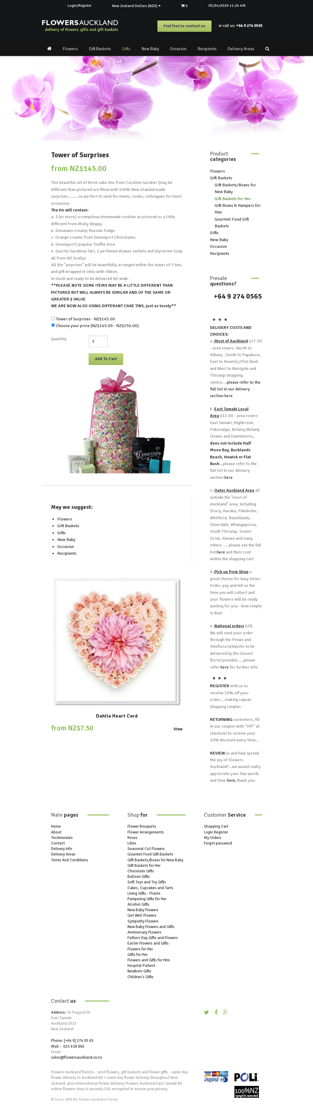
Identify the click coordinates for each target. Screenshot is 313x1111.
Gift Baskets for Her (233, 198)
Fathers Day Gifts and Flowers (152, 938)
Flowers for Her (140, 949)
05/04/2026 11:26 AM (229, 5)
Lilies (131, 843)
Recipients (207, 48)
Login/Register (78, 5)
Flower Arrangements (145, 832)
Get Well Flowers (141, 915)
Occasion (178, 48)
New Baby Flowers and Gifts (151, 926)
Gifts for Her (137, 954)
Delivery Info (61, 849)
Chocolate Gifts (140, 871)
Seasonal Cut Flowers (146, 849)
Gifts (126, 48)
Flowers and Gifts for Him (148, 960)
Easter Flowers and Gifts (148, 943)
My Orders (212, 837)
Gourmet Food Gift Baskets (150, 854)
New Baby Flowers (142, 910)
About (56, 832)
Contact (58, 843)
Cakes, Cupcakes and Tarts (150, 887)
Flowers (70, 48)
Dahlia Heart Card (117, 716)
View (178, 730)
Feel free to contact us (184, 26)
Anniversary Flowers (144, 932)
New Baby (150, 48)
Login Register (216, 832)
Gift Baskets (100, 48)
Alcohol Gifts (138, 904)
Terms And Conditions (69, 860)
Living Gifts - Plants (143, 893)
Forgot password (218, 843)
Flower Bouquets (141, 826)
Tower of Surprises (80, 155)
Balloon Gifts (138, 876)
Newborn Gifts (139, 971)
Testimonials (62, 837)
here (228, 396)
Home (56, 826)
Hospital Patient (141, 966)
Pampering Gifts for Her (147, 899)
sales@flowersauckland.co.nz (76, 1057)
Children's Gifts (140, 977)
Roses (132, 837)
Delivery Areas (241, 48)
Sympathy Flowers (143, 921)
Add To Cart (106, 358)
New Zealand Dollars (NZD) (136, 5)
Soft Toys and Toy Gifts (146, 882)
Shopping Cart (216, 826)
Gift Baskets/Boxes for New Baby (155, 860)
